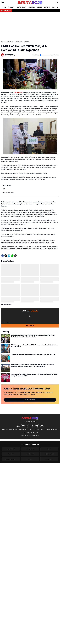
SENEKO (11, 454)
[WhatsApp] (12, 255)
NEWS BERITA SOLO (52, 429)
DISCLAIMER (32, 429)
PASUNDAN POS (49, 454)
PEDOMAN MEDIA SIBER (21, 429)
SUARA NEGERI (11, 449)
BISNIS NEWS (49, 459)
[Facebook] (2, 255)
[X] (5, 255)
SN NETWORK (34, 432)
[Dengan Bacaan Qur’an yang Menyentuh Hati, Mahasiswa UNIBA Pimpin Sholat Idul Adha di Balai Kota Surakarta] (5, 338)
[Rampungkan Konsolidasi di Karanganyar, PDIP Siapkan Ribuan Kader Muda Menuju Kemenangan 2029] (5, 377)
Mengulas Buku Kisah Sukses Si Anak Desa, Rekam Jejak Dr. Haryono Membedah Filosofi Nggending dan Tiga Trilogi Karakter (32, 365)
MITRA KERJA (25, 432)
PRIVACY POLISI (41, 429)
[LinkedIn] (42, 425)
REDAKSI (11, 429)
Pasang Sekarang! (30, 399)
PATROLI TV (30, 459)
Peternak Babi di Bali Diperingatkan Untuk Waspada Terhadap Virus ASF (33, 354)
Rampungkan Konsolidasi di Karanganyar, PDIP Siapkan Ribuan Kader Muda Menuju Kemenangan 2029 (34, 375)
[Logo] (30, 418)
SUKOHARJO (31, 7)
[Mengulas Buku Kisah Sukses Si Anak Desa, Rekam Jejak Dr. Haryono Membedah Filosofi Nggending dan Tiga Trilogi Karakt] (5, 368)
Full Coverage (30, 325)
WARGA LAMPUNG (11, 459)
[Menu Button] (3, 2)
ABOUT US (5, 429)
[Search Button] (57, 2)
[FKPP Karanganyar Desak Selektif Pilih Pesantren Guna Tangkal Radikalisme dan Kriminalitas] (5, 348)
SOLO (53, 7)
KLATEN (39, 7)
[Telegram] (9, 255)
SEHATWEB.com (30, 449)
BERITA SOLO (29, 435)
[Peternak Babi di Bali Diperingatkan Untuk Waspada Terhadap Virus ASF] (5, 358)
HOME (4, 7)
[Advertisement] (30, 26)
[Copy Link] (15, 255)
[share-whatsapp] (18, 255)
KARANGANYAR (21, 7)
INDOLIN (49, 449)
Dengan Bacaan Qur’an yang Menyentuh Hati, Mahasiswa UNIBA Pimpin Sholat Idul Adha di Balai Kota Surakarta (33, 336)
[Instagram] (18, 425)
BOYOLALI (47, 7)
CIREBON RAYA (30, 454)
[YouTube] (23, 425)
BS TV (37, 435)
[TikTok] (32, 425)
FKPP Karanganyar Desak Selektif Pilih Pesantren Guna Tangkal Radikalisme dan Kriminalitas (34, 346)
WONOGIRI (11, 7)
